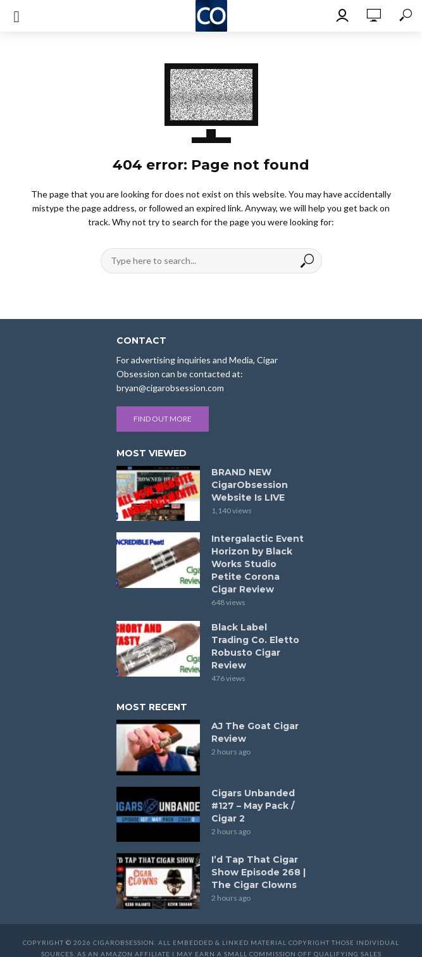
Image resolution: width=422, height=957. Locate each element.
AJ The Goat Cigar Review (255, 732)
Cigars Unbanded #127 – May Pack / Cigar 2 (253, 805)
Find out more (162, 418)
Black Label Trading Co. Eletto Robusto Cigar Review (255, 646)
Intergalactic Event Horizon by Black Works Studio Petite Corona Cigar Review (257, 564)
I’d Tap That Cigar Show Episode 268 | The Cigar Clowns (258, 872)
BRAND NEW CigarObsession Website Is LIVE (249, 484)
